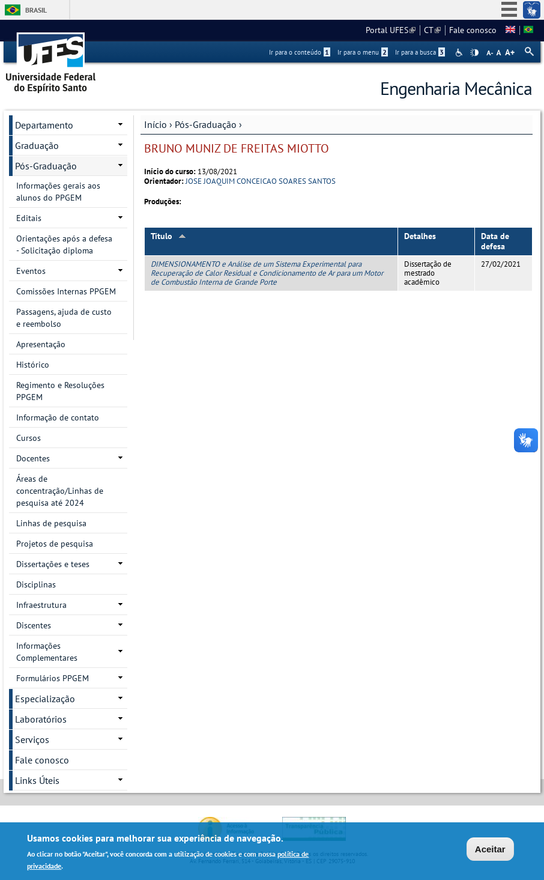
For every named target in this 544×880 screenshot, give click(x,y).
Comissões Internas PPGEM (66, 291)
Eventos (31, 271)
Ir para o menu (362, 52)
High (474, 53)
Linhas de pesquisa (51, 523)
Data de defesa (495, 241)
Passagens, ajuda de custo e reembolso (64, 317)
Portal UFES (391, 30)
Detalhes (420, 236)
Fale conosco (473, 30)
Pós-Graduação (206, 124)
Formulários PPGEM (52, 678)
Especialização (45, 699)
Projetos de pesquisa (54, 543)
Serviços (32, 739)
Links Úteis (37, 780)
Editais (28, 218)
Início (155, 124)
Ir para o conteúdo (299, 52)
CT (432, 30)
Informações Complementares (46, 651)
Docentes (33, 458)
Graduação (37, 145)
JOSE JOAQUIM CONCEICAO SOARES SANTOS (261, 181)
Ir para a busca (420, 52)
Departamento (44, 125)
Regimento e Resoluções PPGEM (60, 391)
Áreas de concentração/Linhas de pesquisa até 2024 (59, 490)
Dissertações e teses (52, 564)
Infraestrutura (41, 604)
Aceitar (490, 850)
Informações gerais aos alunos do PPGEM (58, 191)
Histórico (32, 364)
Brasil (36, 9)
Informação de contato (57, 417)
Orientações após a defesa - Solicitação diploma (64, 244)
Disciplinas (36, 584)
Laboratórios (41, 719)
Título (168, 236)
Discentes (33, 625)
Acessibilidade (460, 52)
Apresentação (40, 344)
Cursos (28, 437)
